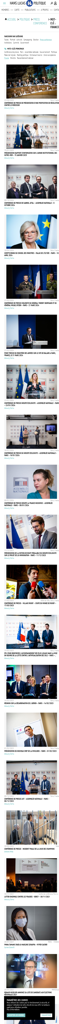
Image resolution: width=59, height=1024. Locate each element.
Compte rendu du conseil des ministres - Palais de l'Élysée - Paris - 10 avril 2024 (31, 254)
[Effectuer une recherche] (52, 3)
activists (19, 39)
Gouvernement (45, 52)
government (24, 43)
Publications (30, 9)
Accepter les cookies (16, 1015)
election (36, 39)
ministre (13, 58)
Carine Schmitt (9, 947)
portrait (12, 39)
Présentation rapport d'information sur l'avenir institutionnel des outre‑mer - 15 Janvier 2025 (30, 154)
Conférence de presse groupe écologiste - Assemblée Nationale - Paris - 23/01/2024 (31, 404)
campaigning (28, 39)
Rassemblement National (25, 58)
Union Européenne (50, 55)
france (6, 58)
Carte (16, 9)
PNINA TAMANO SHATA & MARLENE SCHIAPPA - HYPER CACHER (25, 945)
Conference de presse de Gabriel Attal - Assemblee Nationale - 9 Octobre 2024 (29, 204)
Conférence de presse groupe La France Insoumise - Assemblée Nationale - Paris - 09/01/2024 (28, 504)
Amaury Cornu (9, 108)
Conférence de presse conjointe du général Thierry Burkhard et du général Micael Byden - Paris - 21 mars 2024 (30, 304)
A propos (45, 9)
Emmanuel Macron (36, 55)
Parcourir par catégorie (13, 36)
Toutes (6, 39)
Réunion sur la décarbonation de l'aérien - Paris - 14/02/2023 (28, 703)
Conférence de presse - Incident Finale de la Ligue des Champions (29, 849)
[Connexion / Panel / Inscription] (55, 3)
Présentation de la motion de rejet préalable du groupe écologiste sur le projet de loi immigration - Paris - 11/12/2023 (30, 554)
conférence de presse (11, 52)
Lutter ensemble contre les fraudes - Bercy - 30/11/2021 (27, 897)
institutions (8, 43)
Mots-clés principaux (15, 49)
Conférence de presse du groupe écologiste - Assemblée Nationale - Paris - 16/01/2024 (30, 454)
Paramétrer (46, 1015)
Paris (21, 52)
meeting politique (22, 55)
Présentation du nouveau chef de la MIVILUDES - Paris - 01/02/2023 (30, 751)
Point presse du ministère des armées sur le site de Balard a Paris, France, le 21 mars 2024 (30, 354)
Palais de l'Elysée (10, 55)
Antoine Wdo (8, 851)
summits (16, 43)
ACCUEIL (11, 19)
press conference (40, 21)
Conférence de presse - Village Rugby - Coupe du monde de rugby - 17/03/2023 (30, 604)
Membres (5, 9)
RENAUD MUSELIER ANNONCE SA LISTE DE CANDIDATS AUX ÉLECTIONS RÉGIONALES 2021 (28, 993)
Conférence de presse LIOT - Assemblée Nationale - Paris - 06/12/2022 (26, 800)
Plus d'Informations (13, 1009)
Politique (24, 19)
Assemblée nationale (31, 52)
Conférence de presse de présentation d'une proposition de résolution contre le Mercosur (31, 104)
